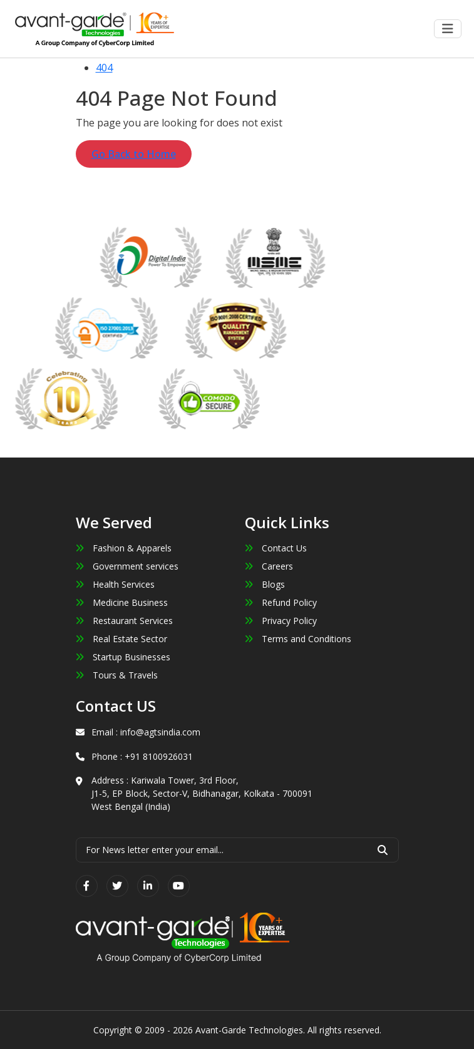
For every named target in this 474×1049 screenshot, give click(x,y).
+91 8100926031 (159, 756)
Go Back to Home (133, 154)
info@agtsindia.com (160, 732)
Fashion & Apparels (124, 548)
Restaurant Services (124, 621)
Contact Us (276, 548)
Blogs (265, 584)
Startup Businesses (123, 657)
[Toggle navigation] (447, 28)
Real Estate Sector (121, 639)
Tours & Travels (117, 675)
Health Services (115, 584)
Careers (269, 566)
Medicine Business (122, 602)
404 (104, 67)
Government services (127, 566)
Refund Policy (281, 602)
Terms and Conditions (298, 639)
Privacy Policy (281, 621)
